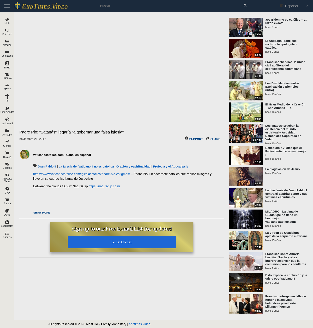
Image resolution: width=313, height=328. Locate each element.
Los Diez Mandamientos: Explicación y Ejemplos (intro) (282, 86)
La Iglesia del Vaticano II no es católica (86, 166)
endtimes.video (140, 324)
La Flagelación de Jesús (282, 169)
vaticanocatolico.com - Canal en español (62, 154)
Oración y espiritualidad (133, 166)
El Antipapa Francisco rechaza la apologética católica (281, 44)
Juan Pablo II (47, 166)
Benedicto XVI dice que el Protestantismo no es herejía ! (285, 151)
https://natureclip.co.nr (104, 186)
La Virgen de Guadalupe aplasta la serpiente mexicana (286, 234)
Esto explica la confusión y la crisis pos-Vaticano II (286, 276)
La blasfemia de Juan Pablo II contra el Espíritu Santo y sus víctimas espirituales (286, 194)
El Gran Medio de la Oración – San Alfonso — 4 (285, 106)
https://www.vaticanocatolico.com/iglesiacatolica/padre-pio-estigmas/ (81, 174)
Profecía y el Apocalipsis (170, 166)
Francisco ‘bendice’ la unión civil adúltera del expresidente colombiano (285, 65)
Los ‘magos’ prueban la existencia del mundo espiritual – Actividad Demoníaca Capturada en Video (283, 132)
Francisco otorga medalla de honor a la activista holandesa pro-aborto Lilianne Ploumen (285, 301)
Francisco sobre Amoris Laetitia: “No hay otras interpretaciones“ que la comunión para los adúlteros (285, 259)
